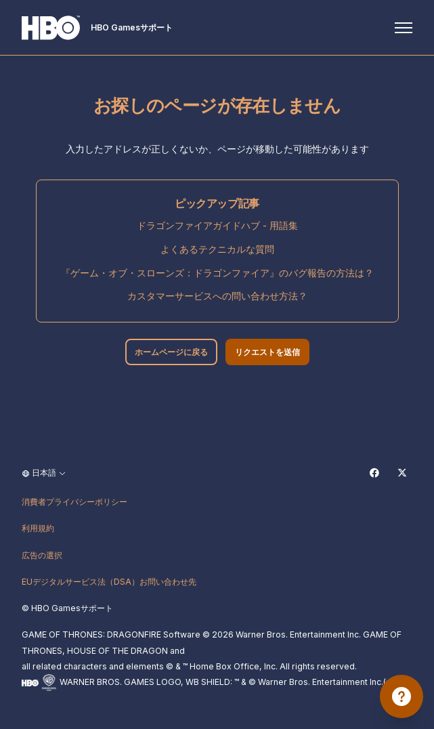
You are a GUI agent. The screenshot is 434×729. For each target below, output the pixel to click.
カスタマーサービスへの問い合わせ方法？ (217, 295)
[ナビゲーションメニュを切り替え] (403, 27)
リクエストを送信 (267, 352)
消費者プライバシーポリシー (74, 502)
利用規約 (38, 528)
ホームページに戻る (171, 352)
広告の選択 (42, 555)
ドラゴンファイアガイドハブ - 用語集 (217, 225)
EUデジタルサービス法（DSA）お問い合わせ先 (109, 582)
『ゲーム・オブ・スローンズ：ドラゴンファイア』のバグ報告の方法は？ (217, 272)
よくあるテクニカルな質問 (217, 249)
